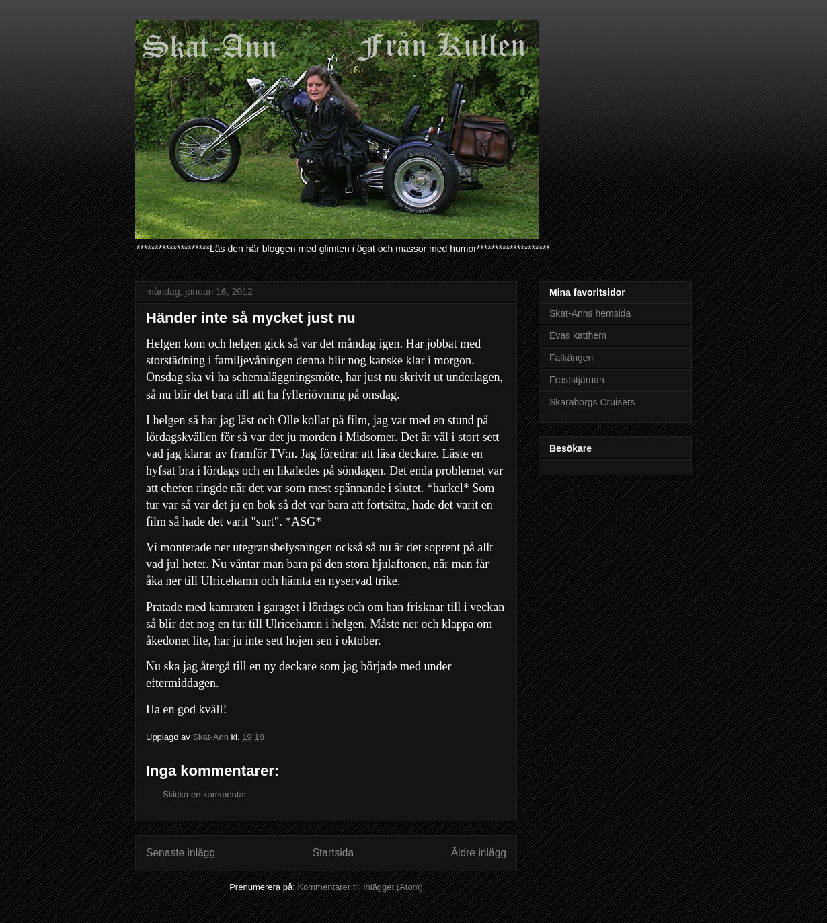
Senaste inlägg (180, 852)
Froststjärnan (576, 379)
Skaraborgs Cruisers (592, 402)
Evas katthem (577, 335)
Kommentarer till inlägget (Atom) (359, 887)
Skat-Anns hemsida (590, 313)
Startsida (333, 852)
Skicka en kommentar (205, 794)
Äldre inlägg (478, 852)
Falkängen (571, 357)
